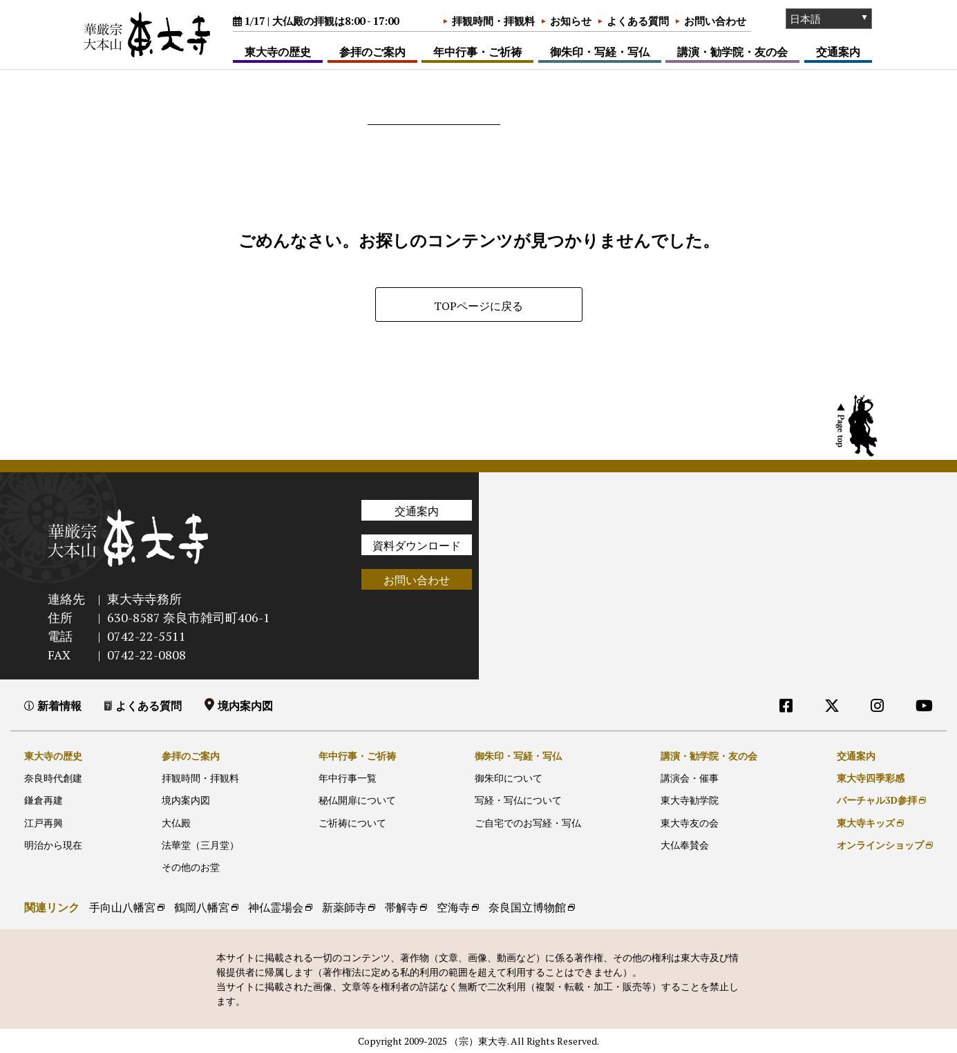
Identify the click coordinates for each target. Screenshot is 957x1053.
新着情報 (59, 705)
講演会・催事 (690, 777)
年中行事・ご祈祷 (477, 51)
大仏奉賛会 (685, 844)
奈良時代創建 (53, 777)
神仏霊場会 (275, 907)
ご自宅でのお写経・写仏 (528, 822)
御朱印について (508, 777)
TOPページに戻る (478, 305)
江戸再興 (43, 822)
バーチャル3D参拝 (877, 799)
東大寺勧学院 (690, 799)
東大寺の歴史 (278, 51)
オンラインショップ (880, 844)
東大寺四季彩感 (870, 777)
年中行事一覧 (348, 777)
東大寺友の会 (690, 822)
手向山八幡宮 (122, 907)
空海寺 (453, 907)
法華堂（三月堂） (200, 844)
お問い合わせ (715, 21)
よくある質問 (638, 21)
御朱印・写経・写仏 (600, 51)
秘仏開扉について (357, 799)
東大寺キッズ (866, 822)
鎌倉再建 (43, 799)
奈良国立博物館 (527, 907)
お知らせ (570, 21)
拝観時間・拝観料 (493, 21)
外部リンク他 (866, 733)
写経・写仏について (518, 799)
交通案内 (838, 51)
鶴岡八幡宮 (201, 907)
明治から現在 (53, 844)
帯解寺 (401, 907)
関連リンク (51, 907)
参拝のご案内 (372, 51)
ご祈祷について (352, 822)
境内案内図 (245, 705)
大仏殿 (176, 822)
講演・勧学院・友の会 (732, 51)
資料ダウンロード (416, 545)
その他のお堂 (191, 866)
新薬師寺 (344, 907)
